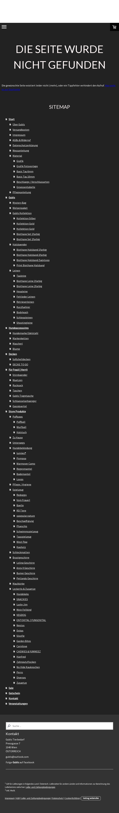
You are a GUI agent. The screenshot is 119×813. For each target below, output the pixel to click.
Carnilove (22, 646)
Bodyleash (22, 312)
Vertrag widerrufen (91, 798)
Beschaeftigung (25, 521)
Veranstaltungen (18, 703)
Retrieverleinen (25, 301)
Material (17, 155)
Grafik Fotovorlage (27, 166)
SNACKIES (22, 599)
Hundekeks (23, 594)
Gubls (12, 197)
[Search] (59, 726)
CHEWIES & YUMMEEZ (29, 651)
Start (12, 119)
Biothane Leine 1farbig (29, 281)
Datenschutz (57, 798)
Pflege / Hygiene (22, 484)
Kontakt (13, 698)
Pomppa (21, 458)
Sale (11, 688)
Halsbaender (20, 244)
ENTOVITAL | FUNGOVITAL (31, 620)
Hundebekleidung (22, 448)
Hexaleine (22, 291)
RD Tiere (21, 510)
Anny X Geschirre (26, 568)
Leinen (16, 270)
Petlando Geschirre (27, 578)
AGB (18, 798)
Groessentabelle (26, 187)
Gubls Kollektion (22, 213)
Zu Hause (18, 437)
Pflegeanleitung (22, 192)
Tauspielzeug (24, 536)
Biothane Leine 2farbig (29, 286)
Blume (16, 348)
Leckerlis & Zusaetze (24, 588)
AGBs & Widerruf (22, 140)
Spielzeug (18, 489)
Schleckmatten (21, 552)
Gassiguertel (20, 406)
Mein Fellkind (24, 609)
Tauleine (21, 275)
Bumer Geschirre (26, 573)
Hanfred (21, 656)
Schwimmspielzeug (27, 531)
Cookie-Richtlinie (72, 798)
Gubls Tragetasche (23, 395)
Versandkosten (21, 129)
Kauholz (21, 547)
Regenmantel (24, 468)
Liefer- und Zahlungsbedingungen (40, 787)
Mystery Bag (19, 202)
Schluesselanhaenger (24, 401)
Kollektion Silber (26, 218)
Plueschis (22, 526)
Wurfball (21, 427)
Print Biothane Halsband (30, 265)
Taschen (17, 390)
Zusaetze (22, 682)
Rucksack (18, 385)
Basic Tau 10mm (26, 176)
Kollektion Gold (25, 223)
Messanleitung (21, 150)
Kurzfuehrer (23, 307)
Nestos (21, 625)
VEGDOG (21, 615)
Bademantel (23, 474)
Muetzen (17, 380)
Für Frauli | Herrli (18, 369)
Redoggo (22, 495)
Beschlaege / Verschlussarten (33, 181)
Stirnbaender (20, 374)
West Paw (22, 541)
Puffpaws (18, 416)
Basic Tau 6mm (25, 171)
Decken (13, 354)
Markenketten (21, 338)
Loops (20, 479)
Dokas (20, 630)
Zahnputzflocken (26, 661)
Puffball (21, 421)
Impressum (19, 134)
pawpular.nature (26, 515)
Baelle (20, 505)
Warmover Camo (26, 463)
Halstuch (22, 432)
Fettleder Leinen (26, 296)
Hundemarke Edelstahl (25, 333)
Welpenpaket (20, 208)
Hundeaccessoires (19, 328)
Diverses (21, 677)
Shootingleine (25, 322)
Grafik (20, 161)
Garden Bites (24, 641)
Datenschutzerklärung (25, 145)
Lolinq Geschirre (26, 562)
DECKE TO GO (20, 364)
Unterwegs (19, 442)
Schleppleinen (25, 317)
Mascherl (18, 343)
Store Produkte (17, 411)
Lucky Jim (22, 604)
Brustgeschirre (21, 557)
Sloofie (21, 635)
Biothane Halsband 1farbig (32, 249)
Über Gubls (19, 124)
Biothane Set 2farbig (28, 239)
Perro (20, 672)
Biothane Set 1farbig (28, 234)
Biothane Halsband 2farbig (32, 254)
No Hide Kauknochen (28, 667)
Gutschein (14, 693)
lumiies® (21, 453)
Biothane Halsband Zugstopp (33, 260)
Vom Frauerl (23, 500)
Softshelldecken (21, 359)
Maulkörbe (19, 583)
